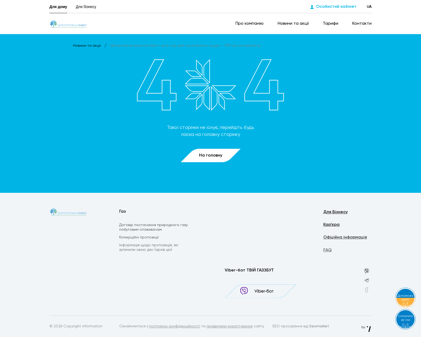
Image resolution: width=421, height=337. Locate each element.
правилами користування (229, 327)
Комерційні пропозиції (139, 238)
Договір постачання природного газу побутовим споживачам (153, 228)
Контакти (362, 23)
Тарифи (331, 23)
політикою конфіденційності (174, 327)
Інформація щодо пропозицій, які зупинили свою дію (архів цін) (148, 248)
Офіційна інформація (345, 238)
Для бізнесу (86, 7)
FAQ (327, 251)
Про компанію (250, 23)
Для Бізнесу (335, 213)
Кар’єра (331, 225)
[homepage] (68, 23)
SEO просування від (300, 327)
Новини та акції (294, 23)
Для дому (58, 7)
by (366, 327)
